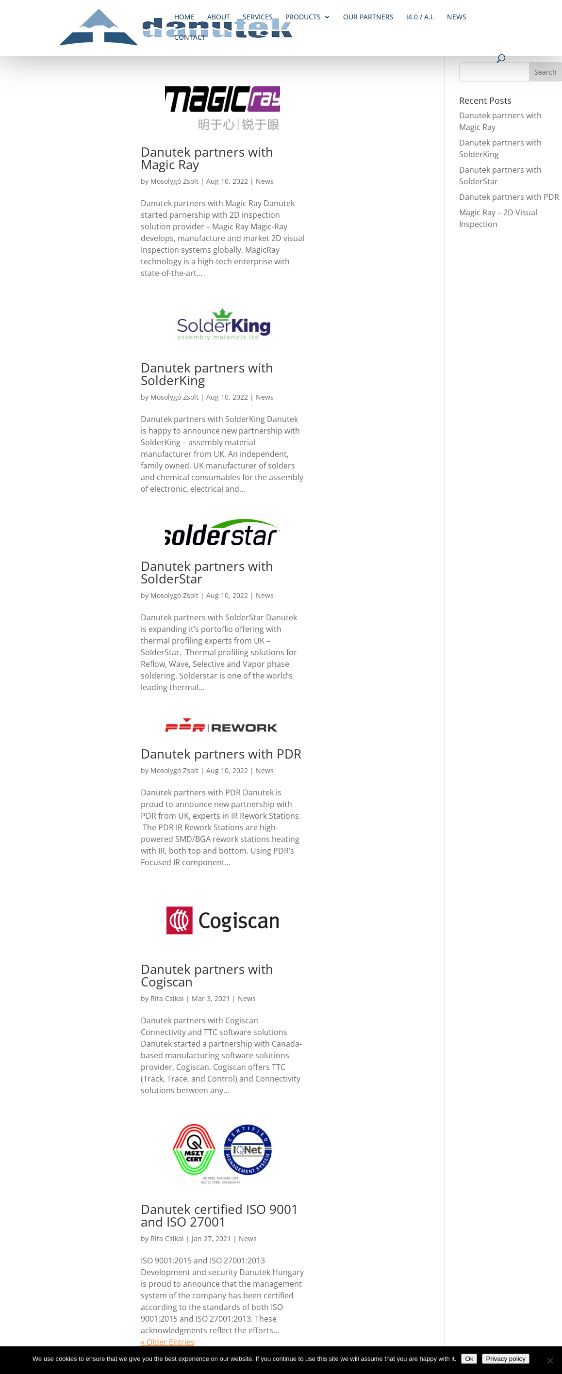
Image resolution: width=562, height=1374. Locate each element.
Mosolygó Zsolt (174, 181)
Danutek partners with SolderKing (207, 374)
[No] (550, 1360)
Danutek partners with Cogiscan (207, 975)
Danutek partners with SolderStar (207, 572)
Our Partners (368, 17)
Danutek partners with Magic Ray (207, 158)
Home (184, 17)
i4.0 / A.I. (420, 17)
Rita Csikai (167, 998)
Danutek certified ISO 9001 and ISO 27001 (219, 1215)
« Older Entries (168, 1342)
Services (258, 17)
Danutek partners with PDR (221, 753)
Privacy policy (505, 1358)
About (218, 17)
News (456, 17)
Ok (469, 1358)
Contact (190, 38)
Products (303, 17)
